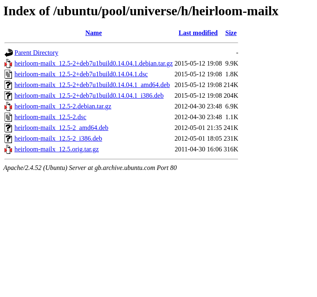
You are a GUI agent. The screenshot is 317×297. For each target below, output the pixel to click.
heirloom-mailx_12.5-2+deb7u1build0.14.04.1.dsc (81, 74)
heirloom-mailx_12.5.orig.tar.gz (56, 149)
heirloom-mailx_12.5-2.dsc (50, 116)
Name (93, 32)
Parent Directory (36, 52)
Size (231, 32)
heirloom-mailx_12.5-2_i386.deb (58, 138)
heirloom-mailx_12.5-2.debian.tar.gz (62, 106)
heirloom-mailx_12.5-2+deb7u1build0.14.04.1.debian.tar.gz (93, 63)
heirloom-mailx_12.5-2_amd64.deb (61, 127)
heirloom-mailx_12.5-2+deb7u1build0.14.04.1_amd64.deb (92, 84)
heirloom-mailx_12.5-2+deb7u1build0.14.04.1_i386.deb (88, 95)
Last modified (198, 32)
